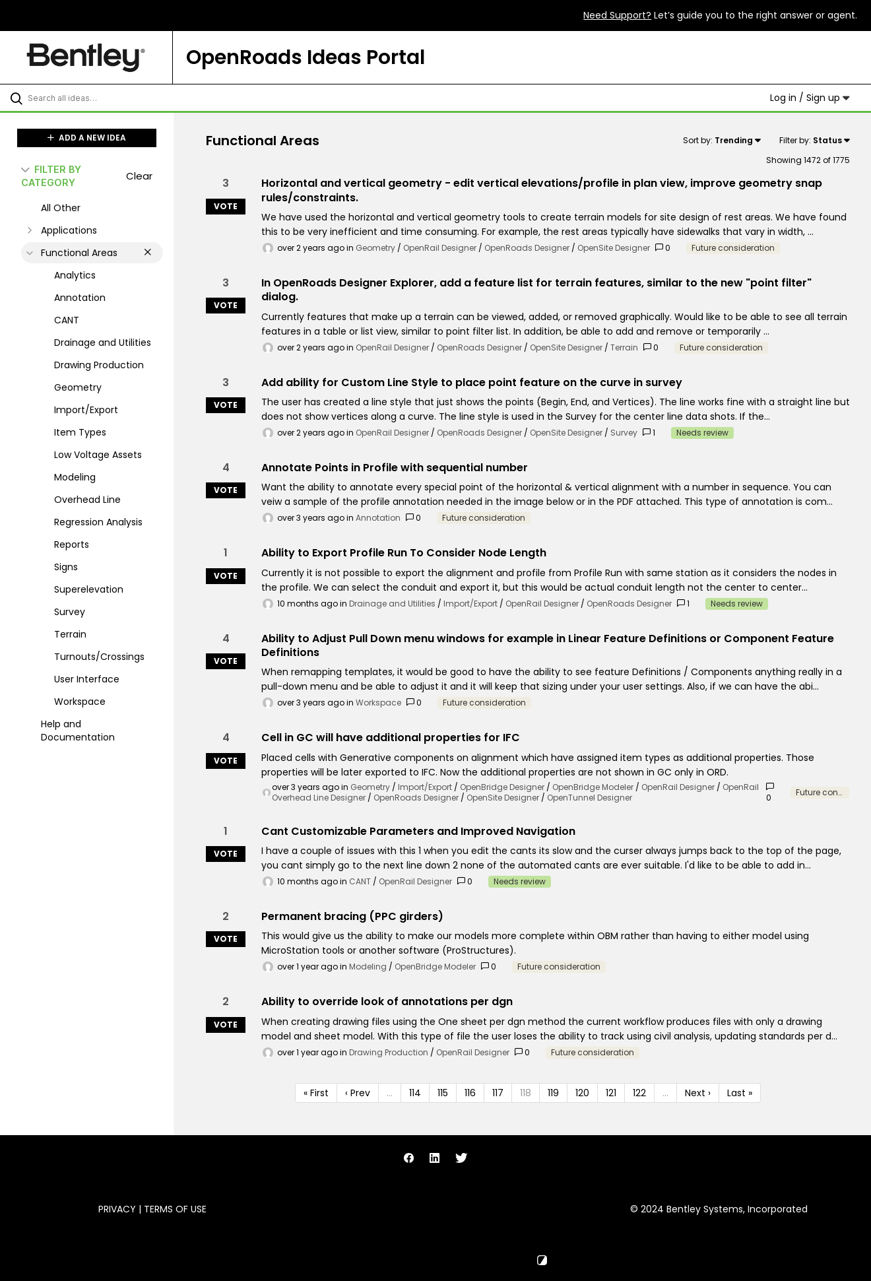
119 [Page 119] (553, 1093)
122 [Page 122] (639, 1093)
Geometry (375, 247)
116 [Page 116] (470, 1093)
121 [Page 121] (611, 1093)
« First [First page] (316, 1093)
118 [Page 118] (525, 1093)
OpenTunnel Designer (589, 797)
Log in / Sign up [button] (810, 97)
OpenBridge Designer (502, 787)
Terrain (624, 347)
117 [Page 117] (497, 1093)
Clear (139, 176)
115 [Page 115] (442, 1093)
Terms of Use (175, 1209)
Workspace (378, 702)
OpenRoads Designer (526, 247)
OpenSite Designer (613, 247)
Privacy (117, 1209)
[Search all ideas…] (103, 98)
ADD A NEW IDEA (87, 137)
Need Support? (617, 15)
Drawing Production (388, 1052)
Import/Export (470, 603)
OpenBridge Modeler (592, 787)
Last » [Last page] (739, 1093)
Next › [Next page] (698, 1093)
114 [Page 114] (415, 1093)
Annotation (378, 517)
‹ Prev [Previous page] (357, 1093)
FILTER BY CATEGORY (51, 175)
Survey (623, 432)
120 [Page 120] (582, 1093)
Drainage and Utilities (392, 603)
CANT (360, 881)
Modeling (368, 966)
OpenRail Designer (439, 247)
